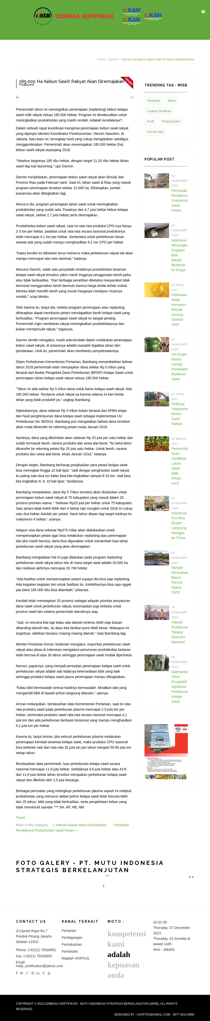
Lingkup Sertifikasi (159, 111)
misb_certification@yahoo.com (39, 966)
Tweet (20, 818)
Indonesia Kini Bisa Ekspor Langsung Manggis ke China (179, 525)
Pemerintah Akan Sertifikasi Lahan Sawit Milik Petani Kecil (180, 466)
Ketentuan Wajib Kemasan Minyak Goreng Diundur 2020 (179, 309)
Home (101, 59)
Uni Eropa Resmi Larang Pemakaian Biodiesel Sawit (180, 366)
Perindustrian (72, 944)
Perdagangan (72, 938)
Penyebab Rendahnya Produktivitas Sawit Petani (180, 200)
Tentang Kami (171, 121)
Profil (150, 121)
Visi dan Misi (155, 132)
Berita (113, 59)
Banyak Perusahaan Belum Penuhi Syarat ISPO (180, 580)
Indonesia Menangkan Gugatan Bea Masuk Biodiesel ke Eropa (180, 255)
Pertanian (69, 931)
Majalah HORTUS (75, 958)
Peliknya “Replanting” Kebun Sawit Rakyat (180, 414)
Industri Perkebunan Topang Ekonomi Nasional (180, 632)
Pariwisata (70, 951)
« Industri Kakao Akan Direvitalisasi (80, 825)
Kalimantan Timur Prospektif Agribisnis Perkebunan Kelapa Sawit (180, 686)
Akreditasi (153, 100)
